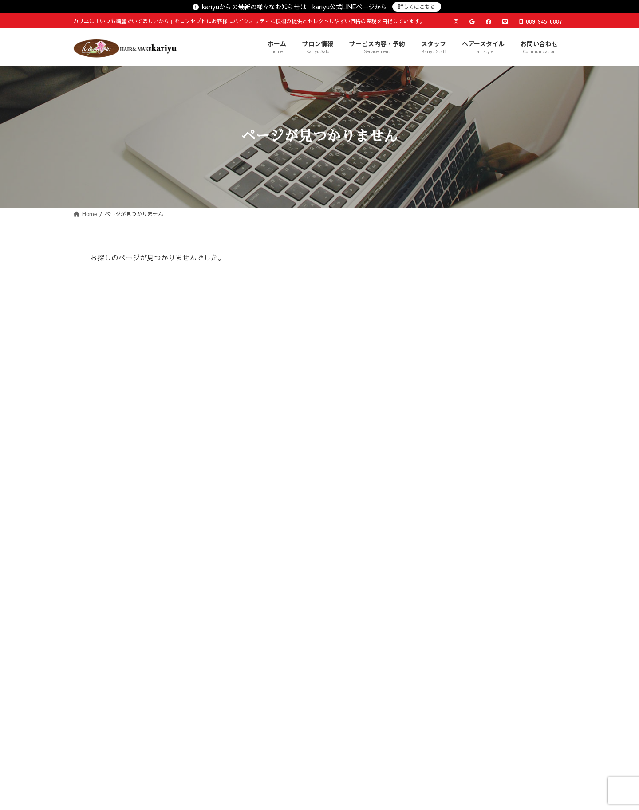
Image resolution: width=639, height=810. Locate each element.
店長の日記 (449, 271)
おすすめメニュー (459, 308)
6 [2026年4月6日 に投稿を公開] (437, 547)
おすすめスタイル (459, 290)
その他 (443, 456)
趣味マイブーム (456, 437)
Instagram (449, 474)
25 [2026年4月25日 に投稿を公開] (525, 573)
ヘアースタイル (398, 670)
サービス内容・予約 (281, 670)
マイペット (449, 400)
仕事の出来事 (453, 419)
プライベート (453, 382)
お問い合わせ (459, 670)
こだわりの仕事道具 (462, 363)
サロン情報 (216, 670)
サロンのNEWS (455, 345)
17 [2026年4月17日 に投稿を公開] (507, 560)
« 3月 (437, 603)
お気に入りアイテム (462, 326)
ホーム (170, 670)
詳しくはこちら (416, 6)
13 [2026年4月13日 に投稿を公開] (437, 560)
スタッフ (342, 670)
